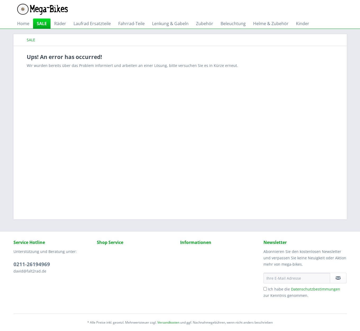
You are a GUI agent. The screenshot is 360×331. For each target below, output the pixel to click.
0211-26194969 (31, 264)
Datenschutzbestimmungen (315, 289)
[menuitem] (23, 24)
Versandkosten (168, 322)
